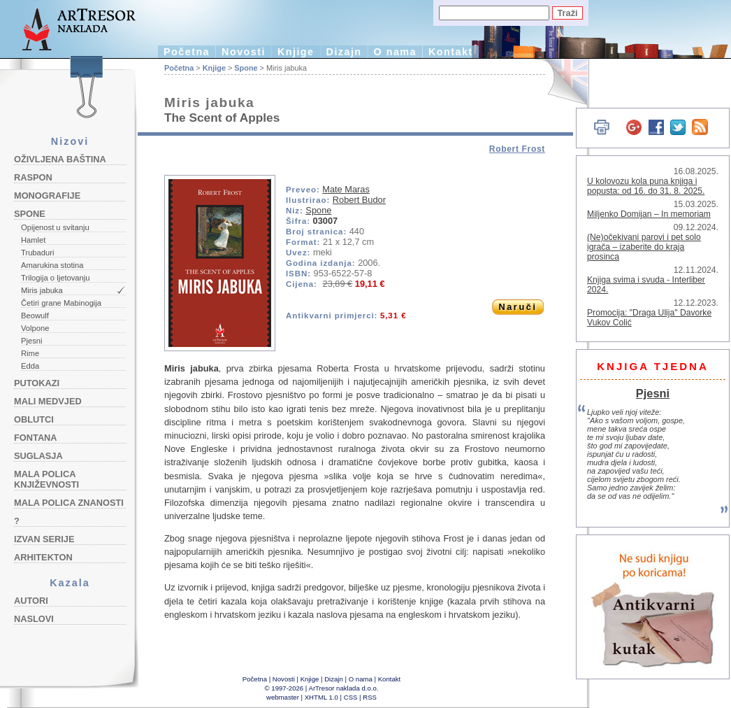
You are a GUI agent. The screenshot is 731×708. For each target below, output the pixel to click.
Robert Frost (517, 149)
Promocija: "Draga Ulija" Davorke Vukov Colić (649, 317)
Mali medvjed (48, 401)
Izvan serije (44, 539)
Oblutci (34, 419)
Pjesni (31, 341)
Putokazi (36, 383)
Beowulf (35, 315)
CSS (351, 697)
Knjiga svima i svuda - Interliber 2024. (646, 285)
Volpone (35, 328)
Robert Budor (359, 199)
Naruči (517, 307)
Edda (30, 366)
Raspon (33, 177)
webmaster (282, 697)
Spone (29, 213)
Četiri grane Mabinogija (61, 303)
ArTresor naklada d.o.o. (344, 688)
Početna (187, 51)
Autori (31, 600)
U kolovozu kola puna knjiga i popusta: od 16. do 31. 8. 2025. (645, 186)
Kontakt (450, 51)
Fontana (35, 437)
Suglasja (38, 456)
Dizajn (344, 51)
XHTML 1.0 (321, 697)
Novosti (244, 51)
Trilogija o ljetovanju (55, 278)
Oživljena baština (60, 159)
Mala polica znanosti (69, 502)
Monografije (47, 195)
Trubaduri (37, 252)
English (559, 82)
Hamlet (33, 240)
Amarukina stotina (52, 265)
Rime (30, 353)
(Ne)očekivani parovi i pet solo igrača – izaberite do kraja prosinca (644, 247)
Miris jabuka (42, 290)
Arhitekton (43, 557)
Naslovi (34, 619)
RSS (370, 697)
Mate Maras (346, 189)
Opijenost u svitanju (55, 227)
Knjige (295, 51)
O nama (395, 51)
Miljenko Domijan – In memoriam (649, 214)
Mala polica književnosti (46, 479)
